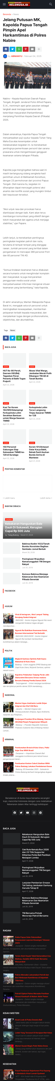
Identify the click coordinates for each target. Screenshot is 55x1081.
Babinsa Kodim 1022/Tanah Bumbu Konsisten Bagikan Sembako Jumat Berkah (36, 546)
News (16, 14)
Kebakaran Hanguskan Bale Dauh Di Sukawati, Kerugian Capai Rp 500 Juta (36, 837)
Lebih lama (45, 498)
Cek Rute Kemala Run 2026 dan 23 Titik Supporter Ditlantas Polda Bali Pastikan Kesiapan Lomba (36, 853)
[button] (4, 4)
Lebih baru (10, 498)
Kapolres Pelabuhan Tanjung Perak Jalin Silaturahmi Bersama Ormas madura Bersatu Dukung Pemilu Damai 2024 (32, 678)
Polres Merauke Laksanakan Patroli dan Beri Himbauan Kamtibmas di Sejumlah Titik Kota (32, 978)
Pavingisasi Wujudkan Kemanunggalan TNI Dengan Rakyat (36, 561)
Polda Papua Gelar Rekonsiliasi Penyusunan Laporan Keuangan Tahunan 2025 (32, 940)
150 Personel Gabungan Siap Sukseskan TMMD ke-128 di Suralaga (14, 451)
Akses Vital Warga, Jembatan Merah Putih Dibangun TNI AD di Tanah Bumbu (40, 374)
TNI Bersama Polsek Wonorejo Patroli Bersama (35, 914)
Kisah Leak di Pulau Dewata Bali (28, 1020)
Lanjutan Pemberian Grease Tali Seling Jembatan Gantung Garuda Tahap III (37, 885)
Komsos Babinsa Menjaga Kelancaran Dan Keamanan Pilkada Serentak (35, 577)
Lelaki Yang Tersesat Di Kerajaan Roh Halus (33, 1033)
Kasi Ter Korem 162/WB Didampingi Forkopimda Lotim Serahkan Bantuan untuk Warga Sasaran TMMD (13, 414)
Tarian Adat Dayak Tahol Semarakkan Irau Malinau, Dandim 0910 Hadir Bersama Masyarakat (33, 959)
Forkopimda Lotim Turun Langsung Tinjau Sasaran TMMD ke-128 (40, 411)
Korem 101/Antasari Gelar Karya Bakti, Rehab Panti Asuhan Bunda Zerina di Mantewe (39, 452)
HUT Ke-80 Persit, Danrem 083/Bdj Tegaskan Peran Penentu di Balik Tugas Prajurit (14, 376)
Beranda (7, 14)
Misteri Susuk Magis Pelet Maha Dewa (31, 1046)
